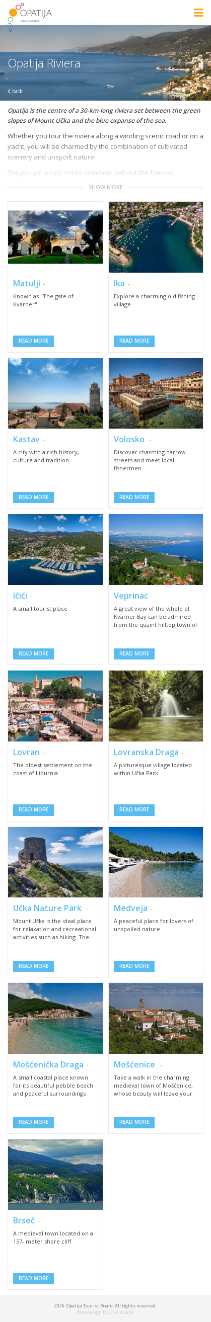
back (15, 91)
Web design (89, 1312)
